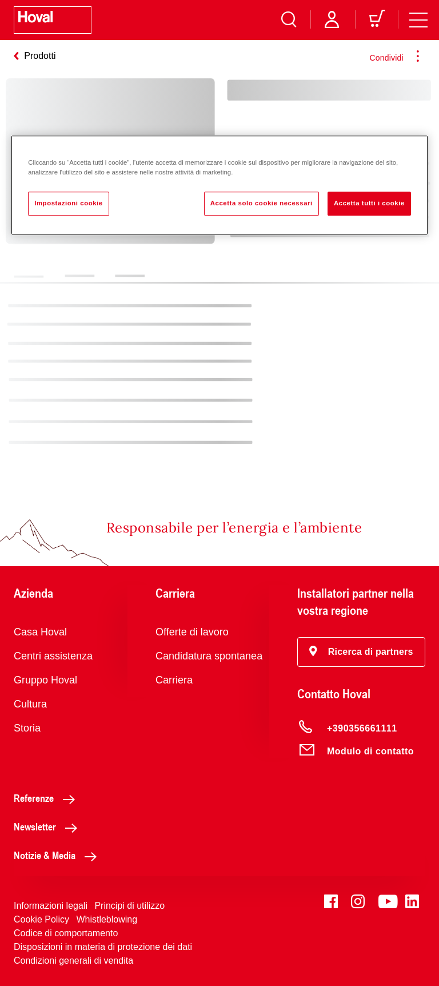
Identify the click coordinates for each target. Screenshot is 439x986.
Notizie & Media (58, 855)
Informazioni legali (50, 906)
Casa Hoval (40, 632)
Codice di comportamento (66, 933)
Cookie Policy (41, 919)
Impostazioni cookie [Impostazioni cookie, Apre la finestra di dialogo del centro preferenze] (68, 203)
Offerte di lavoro (192, 632)
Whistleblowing (106, 919)
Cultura (30, 704)
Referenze (47, 797)
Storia (27, 728)
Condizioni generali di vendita (73, 960)
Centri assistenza (53, 656)
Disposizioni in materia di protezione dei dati (103, 947)
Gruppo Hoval (45, 680)
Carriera (174, 680)
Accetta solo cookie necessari (261, 203)
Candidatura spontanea (208, 656)
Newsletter (48, 826)
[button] (361, 652)
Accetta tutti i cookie (369, 203)
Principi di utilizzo (129, 906)
